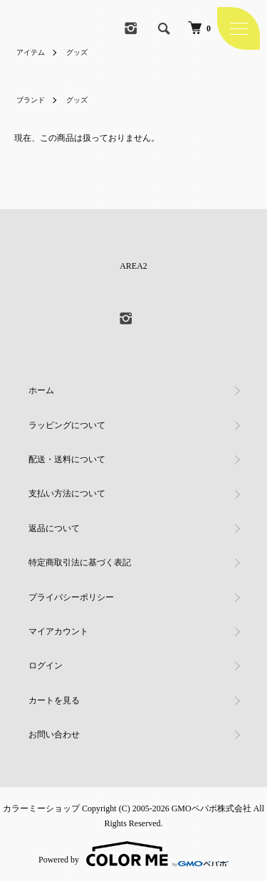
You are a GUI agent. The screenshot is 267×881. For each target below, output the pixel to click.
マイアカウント (58, 631)
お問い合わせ (54, 734)
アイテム (30, 52)
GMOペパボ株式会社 (211, 808)
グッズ (77, 52)
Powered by (133, 854)
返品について (54, 528)
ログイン (45, 666)
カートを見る (54, 700)
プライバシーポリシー (71, 597)
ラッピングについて (66, 425)
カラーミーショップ (41, 808)
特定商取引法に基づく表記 (79, 562)
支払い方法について (66, 493)
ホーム (41, 390)
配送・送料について (66, 459)
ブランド (30, 100)
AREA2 (133, 266)
